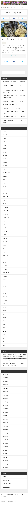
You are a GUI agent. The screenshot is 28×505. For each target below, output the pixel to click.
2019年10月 (5, 457)
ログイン (5, 476)
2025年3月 (5, 377)
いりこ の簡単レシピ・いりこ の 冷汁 (11, 108)
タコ (4, 259)
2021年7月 (5, 391)
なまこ (4, 179)
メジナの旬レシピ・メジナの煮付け (12, 39)
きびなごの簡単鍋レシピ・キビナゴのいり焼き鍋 (14, 354)
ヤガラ (4, 286)
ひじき (4, 186)
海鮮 (4, 314)
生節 (4, 324)
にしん (4, 183)
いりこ (4, 138)
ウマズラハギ (6, 217)
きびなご (5, 152)
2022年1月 (5, 388)
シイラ (4, 252)
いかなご (5, 134)
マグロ (4, 279)
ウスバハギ (5, 210)
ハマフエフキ (6, 272)
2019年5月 (5, 467)
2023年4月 (5, 381)
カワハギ (5, 238)
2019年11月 (5, 453)
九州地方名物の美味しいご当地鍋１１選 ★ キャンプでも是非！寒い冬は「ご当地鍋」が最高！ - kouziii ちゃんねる (15, 358)
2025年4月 (5, 374)
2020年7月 (5, 426)
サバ (4, 248)
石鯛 (4, 327)
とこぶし (5, 176)
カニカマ (5, 231)
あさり (4, 131)
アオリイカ (5, 196)
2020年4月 (5, 436)
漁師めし (5, 317)
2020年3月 (5, 440)
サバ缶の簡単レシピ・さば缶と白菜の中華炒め (14, 81)
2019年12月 (5, 450)
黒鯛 (4, 345)
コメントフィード (7, 483)
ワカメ (4, 293)
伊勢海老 (5, 300)
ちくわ (4, 169)
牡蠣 (4, 321)
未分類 (4, 307)
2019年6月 (5, 464)
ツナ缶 (4, 262)
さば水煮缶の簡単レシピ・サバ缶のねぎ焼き (13, 101)
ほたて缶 (5, 193)
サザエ (4, 245)
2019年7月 (5, 460)
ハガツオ (5, 269)
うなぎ (4, 148)
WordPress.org (6, 487)
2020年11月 (5, 415)
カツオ (4, 227)
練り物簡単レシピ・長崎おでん (10, 104)
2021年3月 (5, 405)
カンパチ (5, 241)
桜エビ (4, 310)
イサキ (4, 203)
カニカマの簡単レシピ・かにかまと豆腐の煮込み (14, 116)
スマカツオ (5, 255)
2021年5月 (5, 398)
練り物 (4, 331)
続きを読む (18, 55)
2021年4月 (5, 402)
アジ (4, 200)
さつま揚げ (5, 155)
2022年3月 (5, 384)
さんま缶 (5, 162)
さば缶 (4, 158)
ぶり (4, 189)
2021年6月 (5, 395)
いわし (4, 141)
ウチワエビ (5, 214)
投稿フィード (6, 480)
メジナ (4, 43)
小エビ (4, 303)
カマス (4, 234)
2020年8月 (5, 422)
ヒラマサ (5, 276)
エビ (4, 221)
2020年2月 (5, 443)
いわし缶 (5, 145)
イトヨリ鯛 (5, 207)
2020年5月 (5, 433)
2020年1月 (5, 446)
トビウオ (5, 265)
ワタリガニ (5, 296)
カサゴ (4, 224)
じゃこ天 (5, 165)
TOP (12, 494)
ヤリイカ (5, 290)
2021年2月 (5, 408)
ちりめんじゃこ (6, 172)
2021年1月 (5, 412)
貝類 (4, 334)
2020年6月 (5, 429)
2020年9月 (5, 419)
